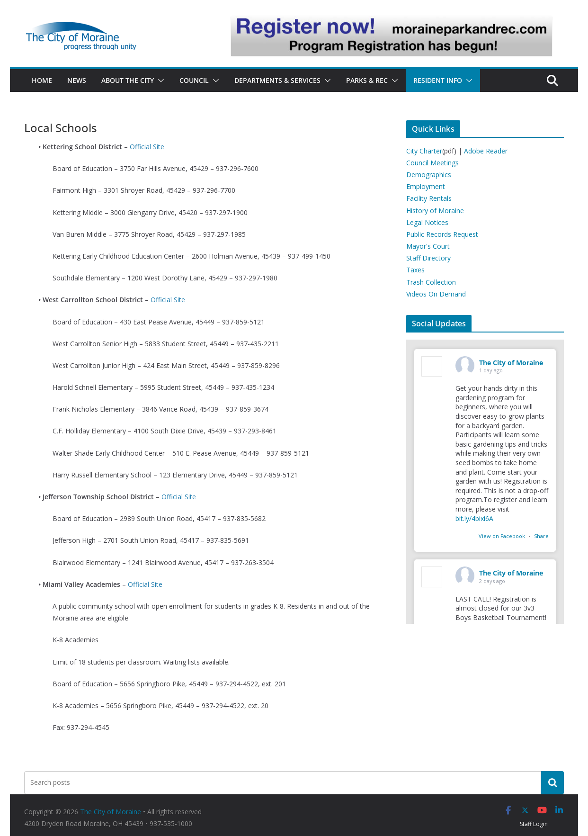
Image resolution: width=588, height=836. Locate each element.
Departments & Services (277, 80)
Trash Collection (431, 282)
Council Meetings (432, 162)
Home (42, 80)
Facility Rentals (429, 198)
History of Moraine (435, 210)
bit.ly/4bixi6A (474, 518)
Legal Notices (427, 222)
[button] (159, 80)
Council (194, 80)
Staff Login (534, 824)
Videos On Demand (436, 293)
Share (541, 535)
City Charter (424, 150)
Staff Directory (428, 257)
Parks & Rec (367, 80)
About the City (127, 80)
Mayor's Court (428, 246)
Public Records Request (442, 234)
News (76, 80)
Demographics (428, 174)
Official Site (147, 146)
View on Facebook (502, 535)
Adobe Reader (486, 150)
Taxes (415, 269)
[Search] (552, 782)
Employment (425, 186)
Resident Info (437, 80)
